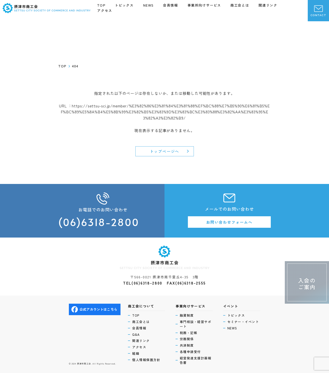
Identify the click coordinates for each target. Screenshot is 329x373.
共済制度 (187, 345)
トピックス (124, 5)
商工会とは (239, 5)
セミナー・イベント (243, 321)
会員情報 (170, 5)
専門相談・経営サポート (195, 324)
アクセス (104, 10)
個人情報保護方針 (146, 359)
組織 (135, 353)
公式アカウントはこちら (94, 309)
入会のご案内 (307, 283)
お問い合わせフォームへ (229, 222)
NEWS (148, 5)
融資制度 (187, 315)
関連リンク (267, 5)
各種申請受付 (190, 351)
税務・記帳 (188, 332)
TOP (101, 5)
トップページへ (164, 151)
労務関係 (187, 339)
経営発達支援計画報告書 (195, 360)
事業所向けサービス (204, 5)
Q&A (136, 334)
